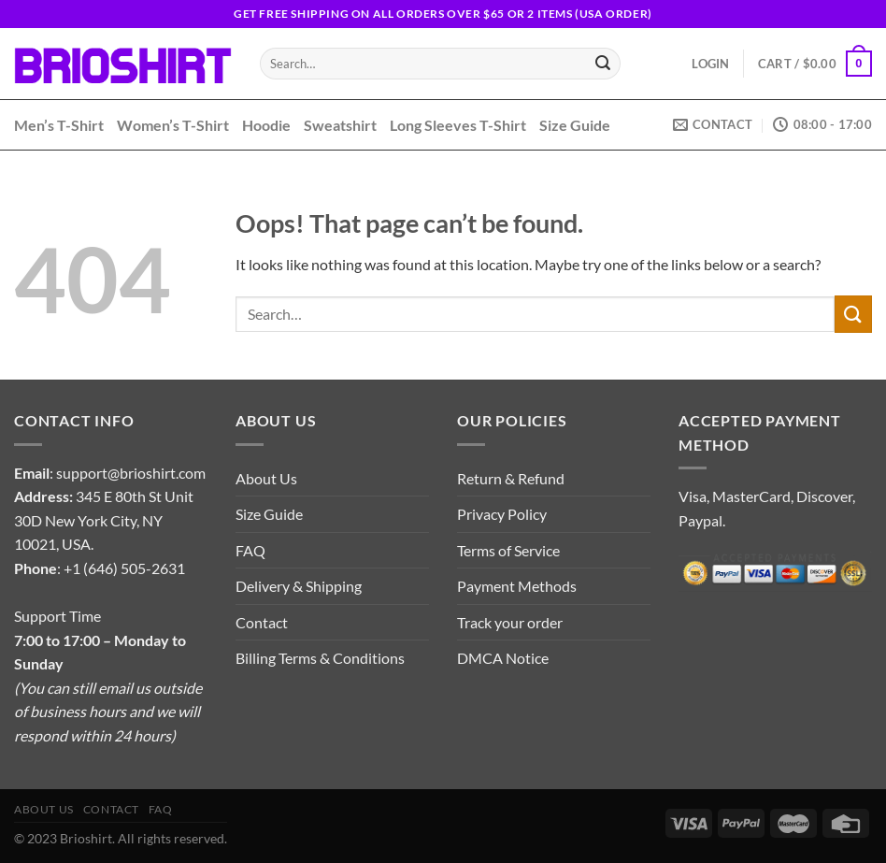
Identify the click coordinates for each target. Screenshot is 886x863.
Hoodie (266, 125)
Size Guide (574, 125)
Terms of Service (508, 550)
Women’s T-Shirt (173, 125)
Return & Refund (510, 478)
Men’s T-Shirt (59, 125)
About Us (266, 478)
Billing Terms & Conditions (320, 658)
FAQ (250, 550)
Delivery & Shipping (299, 586)
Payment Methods (517, 586)
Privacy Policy (502, 514)
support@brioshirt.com (131, 473)
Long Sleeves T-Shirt (458, 125)
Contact (262, 622)
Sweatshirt (340, 125)
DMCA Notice (503, 658)
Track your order (510, 622)
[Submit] (603, 63)
